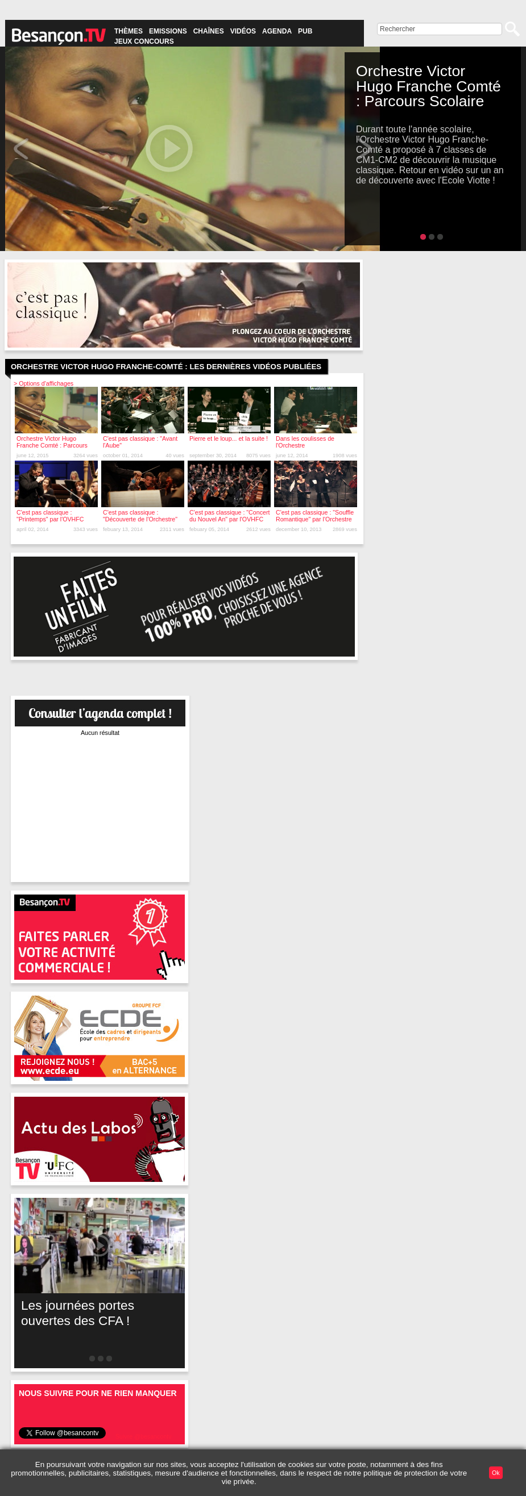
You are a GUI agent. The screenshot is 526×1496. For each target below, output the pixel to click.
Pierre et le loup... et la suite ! (228, 438)
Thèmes (128, 31)
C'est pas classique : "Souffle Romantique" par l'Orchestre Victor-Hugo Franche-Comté (315, 519)
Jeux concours (144, 41)
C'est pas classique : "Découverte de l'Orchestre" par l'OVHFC (140, 519)
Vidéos (243, 31)
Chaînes (208, 31)
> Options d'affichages (43, 383)
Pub (305, 31)
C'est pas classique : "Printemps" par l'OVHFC (50, 516)
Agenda (277, 31)
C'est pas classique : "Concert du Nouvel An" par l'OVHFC (229, 516)
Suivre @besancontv (143, 1436)
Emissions (168, 31)
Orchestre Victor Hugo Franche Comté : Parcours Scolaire (52, 445)
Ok (496, 1472)
